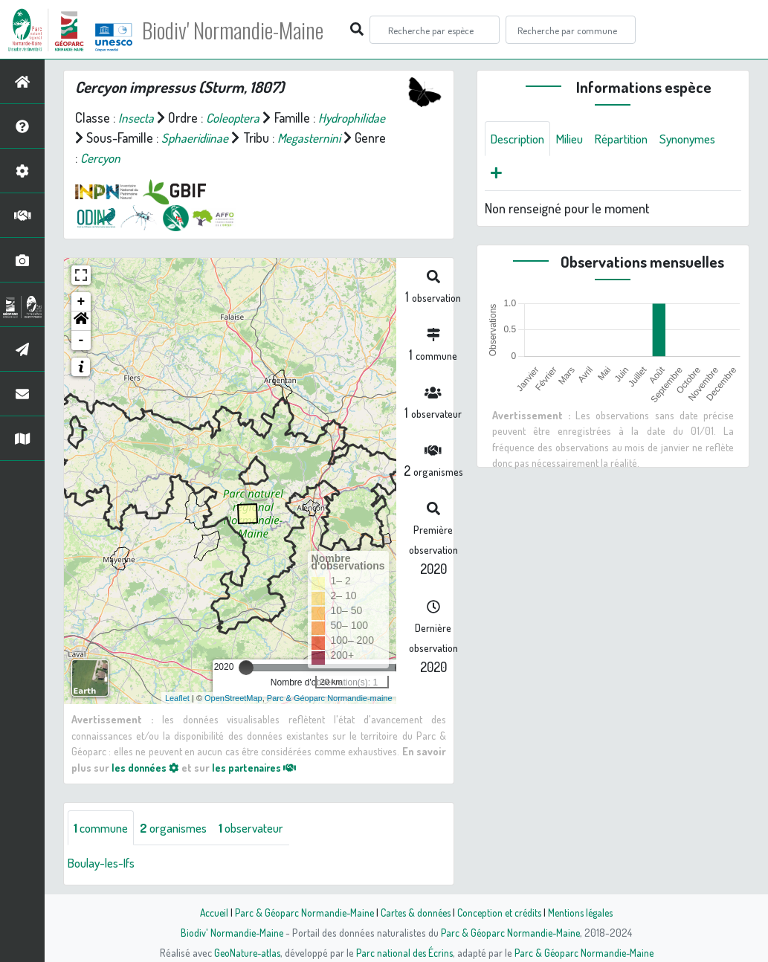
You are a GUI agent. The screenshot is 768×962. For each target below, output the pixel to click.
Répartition (633, 139)
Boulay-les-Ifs (105, 864)
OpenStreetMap (233, 698)
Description (520, 139)
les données (146, 767)
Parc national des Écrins (404, 952)
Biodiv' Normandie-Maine (244, 30)
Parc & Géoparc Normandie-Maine (299, 912)
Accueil (207, 912)
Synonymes (704, 139)
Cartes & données (414, 912)
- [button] (81, 340)
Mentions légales (587, 912)
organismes (182, 828)
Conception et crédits (501, 912)
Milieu (577, 139)
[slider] (246, 667)
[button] (81, 321)
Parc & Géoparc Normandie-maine (330, 698)
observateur (265, 828)
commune (104, 828)
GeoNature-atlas (243, 952)
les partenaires (258, 767)
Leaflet (177, 698)
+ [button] (81, 302)
